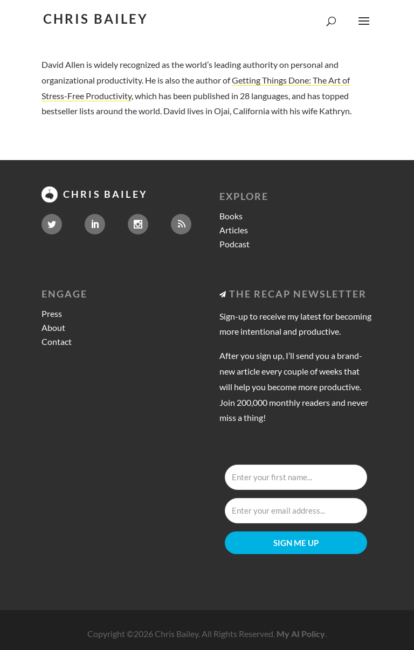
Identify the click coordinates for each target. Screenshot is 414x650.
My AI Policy (301, 633)
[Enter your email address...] (296, 510)
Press (52, 313)
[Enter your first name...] (296, 477)
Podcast (234, 244)
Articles (233, 230)
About (53, 327)
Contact (57, 341)
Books (231, 216)
